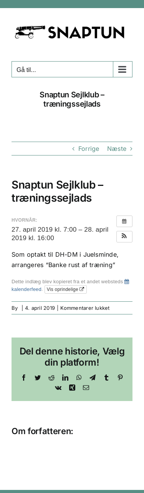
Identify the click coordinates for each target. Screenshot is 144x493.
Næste (116, 148)
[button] (124, 236)
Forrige (88, 148)
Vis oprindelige (65, 289)
